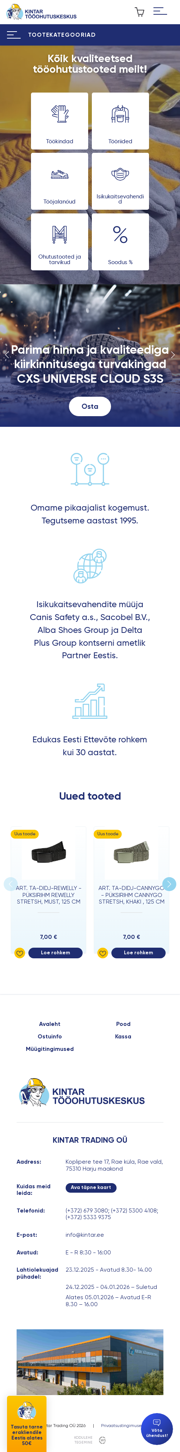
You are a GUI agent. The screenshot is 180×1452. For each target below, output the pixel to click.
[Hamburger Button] (160, 12)
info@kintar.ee (85, 1235)
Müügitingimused (50, 1049)
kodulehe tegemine (83, 1439)
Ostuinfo (50, 1036)
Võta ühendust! (157, 1428)
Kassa (123, 1036)
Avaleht (49, 1024)
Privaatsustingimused (122, 1425)
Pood (123, 1024)
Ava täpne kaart (91, 1187)
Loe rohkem (55, 953)
